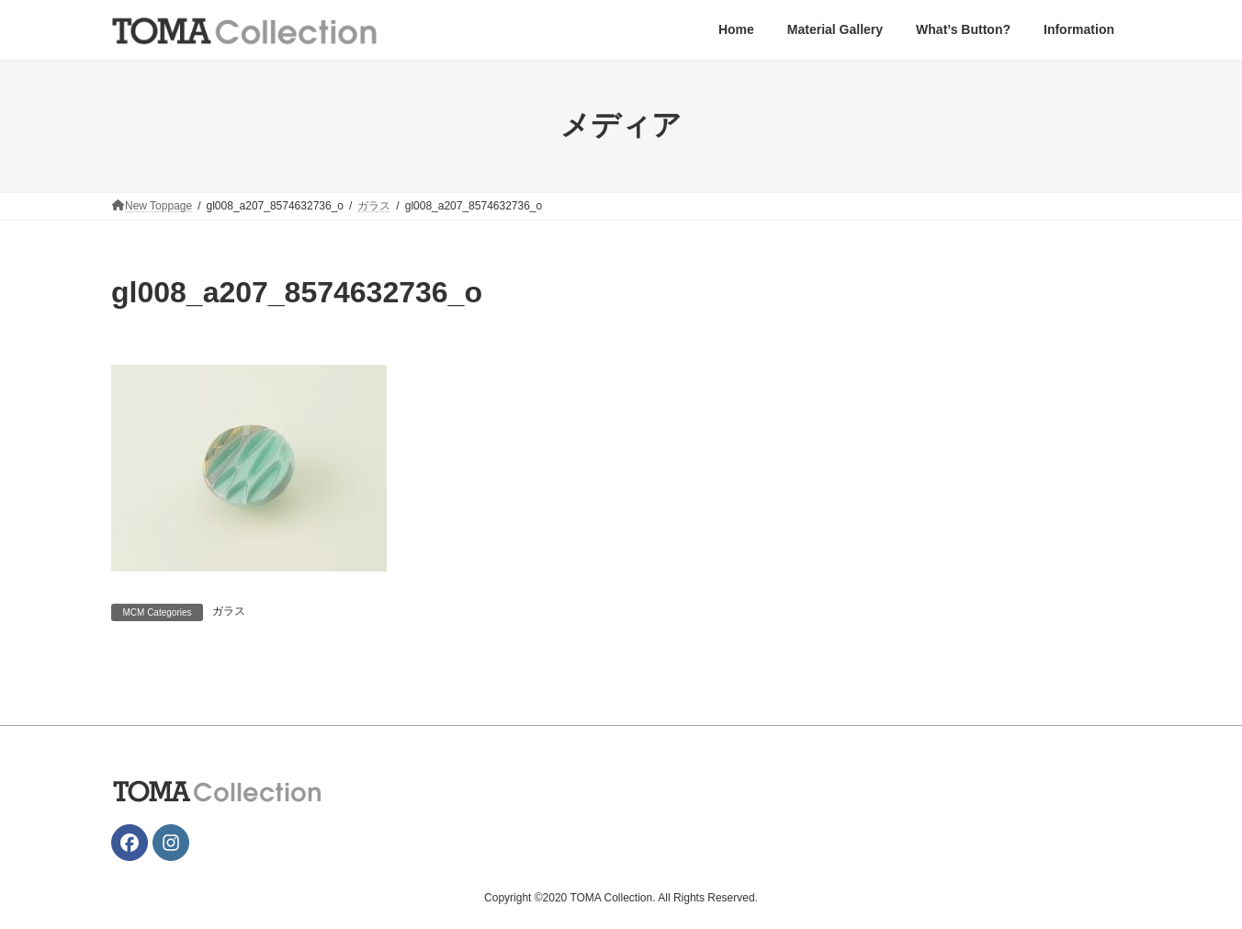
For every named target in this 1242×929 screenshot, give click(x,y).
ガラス (228, 611)
